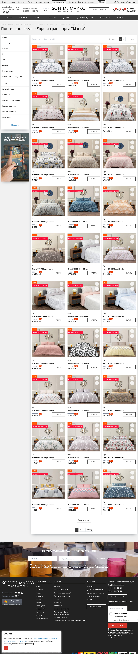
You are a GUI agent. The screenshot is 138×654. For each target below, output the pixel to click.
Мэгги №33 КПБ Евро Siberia (113, 505)
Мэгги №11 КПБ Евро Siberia (113, 363)
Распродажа (40, 606)
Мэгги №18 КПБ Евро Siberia (113, 80)
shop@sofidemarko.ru (10, 7)
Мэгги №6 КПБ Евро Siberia (78, 269)
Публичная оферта (60, 617)
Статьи (56, 599)
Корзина (130, 8)
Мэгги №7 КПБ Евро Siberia (42, 269)
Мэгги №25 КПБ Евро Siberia (43, 458)
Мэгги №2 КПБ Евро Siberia (113, 316)
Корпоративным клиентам (96, 593)
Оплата (39, 593)
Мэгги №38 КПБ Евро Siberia (78, 175)
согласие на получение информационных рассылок (117, 636)
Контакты (72, 2)
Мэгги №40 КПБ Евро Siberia (113, 127)
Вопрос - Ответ (41, 609)
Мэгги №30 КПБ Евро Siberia (43, 127)
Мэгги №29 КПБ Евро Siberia (43, 80)
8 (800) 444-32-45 (30, 11)
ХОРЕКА (89, 599)
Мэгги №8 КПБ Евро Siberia (113, 222)
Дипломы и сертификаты (95, 590)
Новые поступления (61, 590)
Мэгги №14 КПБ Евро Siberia (113, 410)
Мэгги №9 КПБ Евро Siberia (78, 222)
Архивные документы (61, 609)
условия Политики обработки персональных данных (50, 567)
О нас (4, 2)
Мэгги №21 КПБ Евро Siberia (43, 410)
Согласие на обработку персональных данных (69, 621)
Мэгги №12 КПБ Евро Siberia (78, 505)
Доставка (12, 2)
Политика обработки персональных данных (61, 613)
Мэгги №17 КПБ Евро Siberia (78, 127)
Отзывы (39, 615)
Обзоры (101, 2)
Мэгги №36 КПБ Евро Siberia (43, 222)
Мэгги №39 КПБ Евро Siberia (43, 175)
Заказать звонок (99, 10)
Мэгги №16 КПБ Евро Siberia (78, 363)
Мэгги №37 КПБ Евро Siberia (113, 175)
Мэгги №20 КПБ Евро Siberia (43, 505)
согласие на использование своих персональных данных (78, 565)
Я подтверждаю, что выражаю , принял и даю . (69, 567)
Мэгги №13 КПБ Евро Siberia (43, 363)
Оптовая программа (93, 596)
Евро (33, 77)
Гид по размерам (42, 618)
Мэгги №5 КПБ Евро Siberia (113, 269)
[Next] (127, 39)
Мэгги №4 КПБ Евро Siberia (42, 316)
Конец (132, 39)
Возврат (39, 599)
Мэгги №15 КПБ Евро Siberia (78, 410)
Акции (30, 2)
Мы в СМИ (57, 602)
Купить (58, 84)
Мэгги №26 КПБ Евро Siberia (78, 80)
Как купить (21, 2)
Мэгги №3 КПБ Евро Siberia (78, 316)
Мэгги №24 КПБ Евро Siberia (78, 458)
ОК (6, 648)
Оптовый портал (59, 2)
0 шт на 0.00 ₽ (131, 11)
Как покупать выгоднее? (86, 2)
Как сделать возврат (42, 2)
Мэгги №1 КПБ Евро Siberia (113, 458)
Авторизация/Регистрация (126, 2)
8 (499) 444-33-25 (30, 8)
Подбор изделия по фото (62, 596)
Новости (57, 587)
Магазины (90, 587)
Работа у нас (58, 606)
